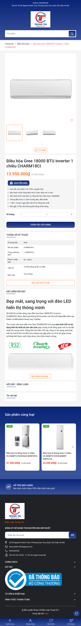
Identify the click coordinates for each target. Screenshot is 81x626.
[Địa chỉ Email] (40, 535)
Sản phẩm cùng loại (19, 415)
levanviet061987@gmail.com (21, 547)
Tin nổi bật (11, 395)
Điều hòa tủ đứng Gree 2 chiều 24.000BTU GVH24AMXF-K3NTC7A (57, 456)
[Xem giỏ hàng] (71, 622)
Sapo (46, 613)
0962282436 (43, 3)
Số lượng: (10, 214)
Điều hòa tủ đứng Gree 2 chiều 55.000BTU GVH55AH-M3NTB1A (22, 454)
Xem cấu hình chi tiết (41, 283)
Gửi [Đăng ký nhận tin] (72, 535)
